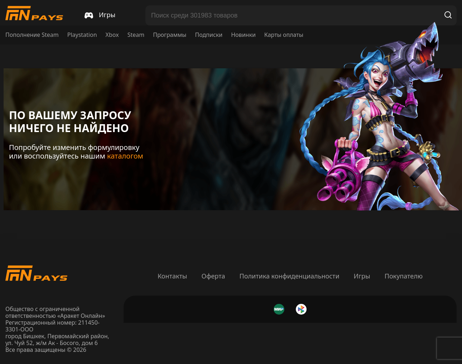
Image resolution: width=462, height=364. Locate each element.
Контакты (172, 276)
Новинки (243, 35)
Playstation (82, 35)
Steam (136, 35)
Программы (169, 35)
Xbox (112, 35)
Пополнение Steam (32, 35)
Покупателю (404, 276)
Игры (362, 276)
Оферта (213, 276)
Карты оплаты (283, 35)
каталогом (125, 156)
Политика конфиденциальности (290, 276)
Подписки (208, 35)
